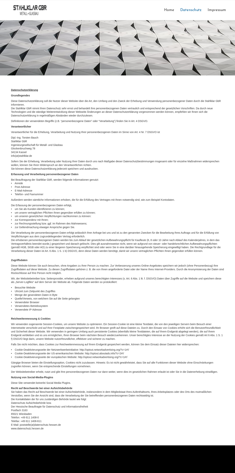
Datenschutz (191, 10)
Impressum (217, 10)
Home (169, 10)
